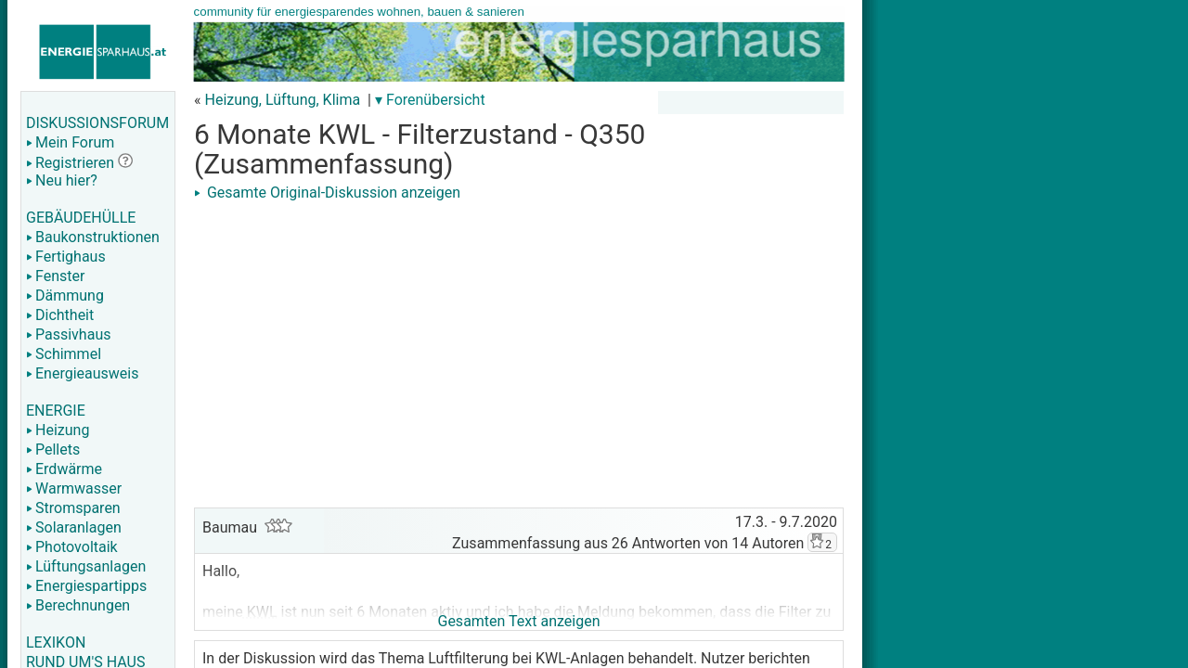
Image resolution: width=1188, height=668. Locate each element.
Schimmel (63, 354)
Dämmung (65, 295)
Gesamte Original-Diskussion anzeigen (327, 192)
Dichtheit (60, 315)
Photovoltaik (72, 547)
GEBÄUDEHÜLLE (81, 217)
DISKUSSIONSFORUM (97, 123)
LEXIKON (55, 642)
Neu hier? (61, 180)
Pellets (53, 449)
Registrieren (70, 163)
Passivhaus (68, 334)
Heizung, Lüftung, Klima (282, 100)
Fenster (55, 276)
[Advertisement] (519, 336)
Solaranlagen (74, 527)
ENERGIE (55, 410)
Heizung (57, 430)
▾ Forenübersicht (430, 100)
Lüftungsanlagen (86, 566)
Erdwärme (64, 469)
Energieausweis (82, 373)
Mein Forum (70, 142)
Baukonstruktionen (93, 237)
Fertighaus (66, 256)
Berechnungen (78, 605)
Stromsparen (73, 508)
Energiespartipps (86, 586)
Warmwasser (74, 488)
